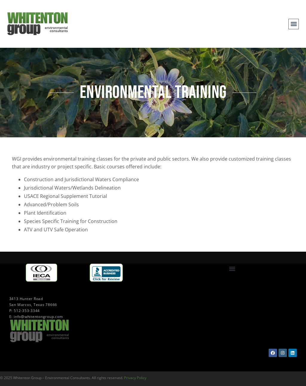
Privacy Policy (135, 377)
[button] (293, 24)
